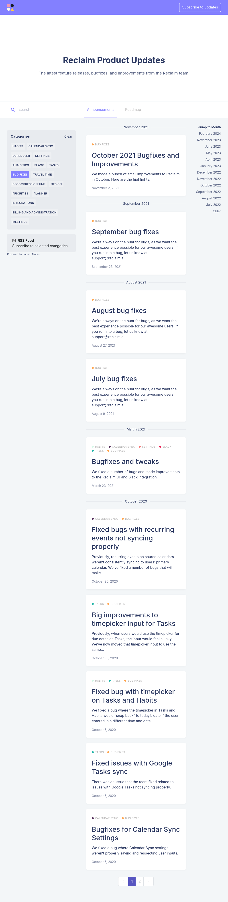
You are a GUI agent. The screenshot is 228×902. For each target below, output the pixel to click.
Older (217, 211)
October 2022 (210, 185)
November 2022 (209, 179)
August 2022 (211, 198)
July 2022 (213, 205)
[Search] (46, 110)
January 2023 (210, 166)
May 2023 (213, 153)
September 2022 (208, 192)
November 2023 (209, 140)
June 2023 (213, 146)
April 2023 (213, 159)
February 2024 (210, 133)
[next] (148, 881)
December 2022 (209, 172)
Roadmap (133, 109)
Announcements (100, 109)
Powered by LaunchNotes (23, 254)
